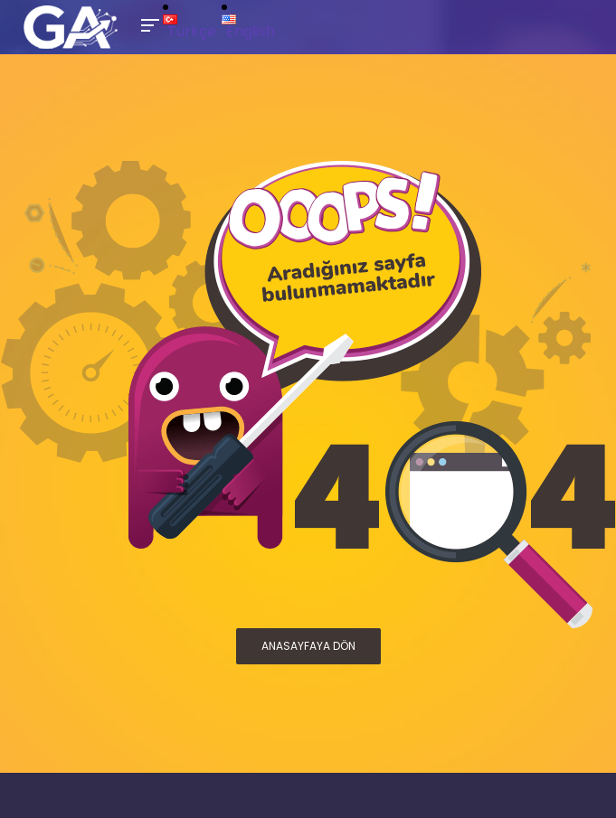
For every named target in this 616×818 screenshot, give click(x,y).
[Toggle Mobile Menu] (147, 24)
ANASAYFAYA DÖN (308, 645)
